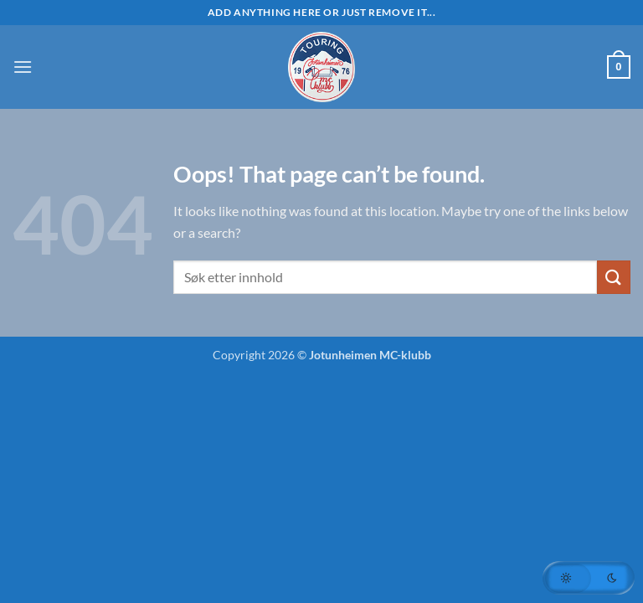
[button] (23, 66)
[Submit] (613, 276)
